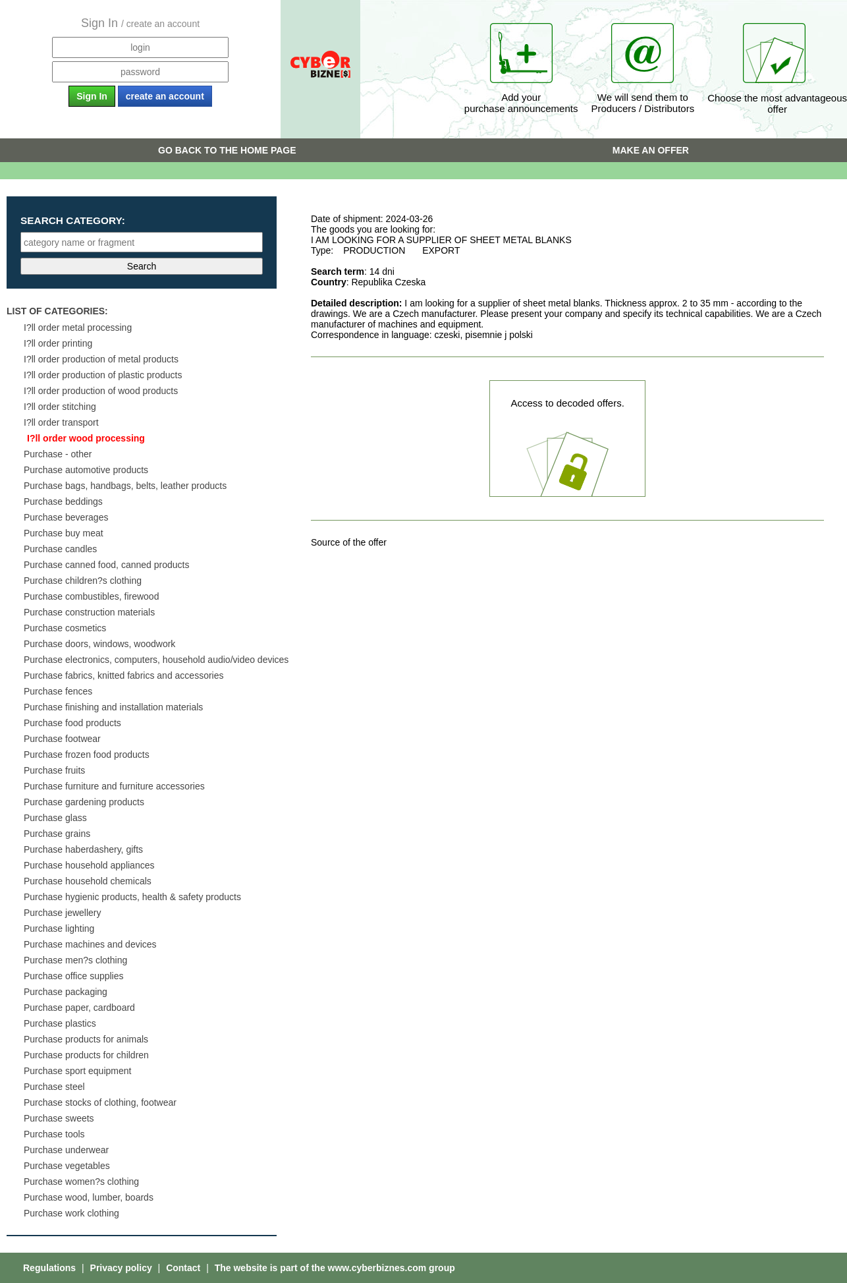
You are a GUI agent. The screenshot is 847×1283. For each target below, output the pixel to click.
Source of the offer (349, 542)
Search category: (72, 220)
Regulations (50, 1268)
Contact (184, 1268)
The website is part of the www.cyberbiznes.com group (335, 1268)
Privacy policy (122, 1268)
